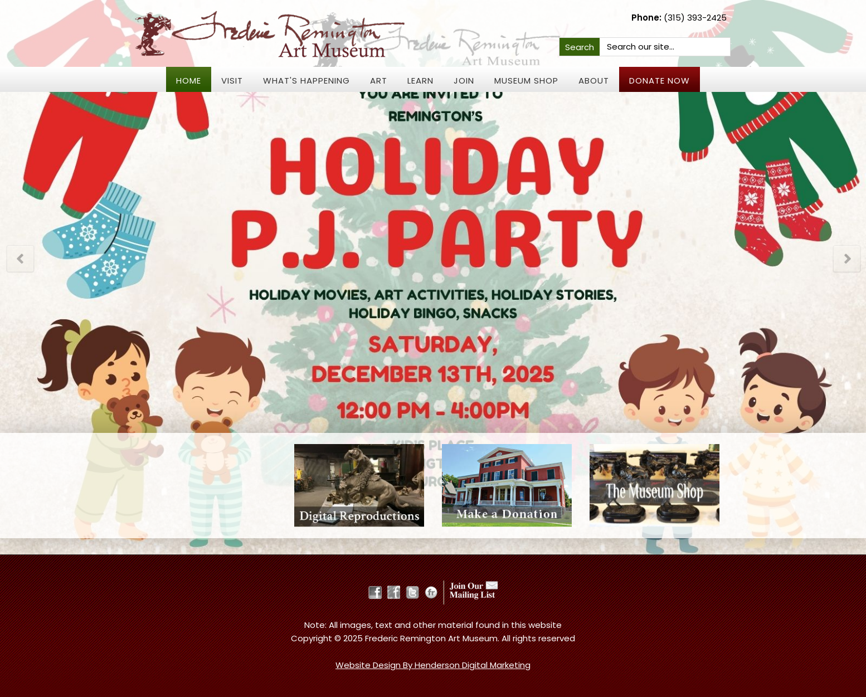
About (593, 80)
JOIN (464, 80)
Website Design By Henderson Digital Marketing (433, 665)
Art (378, 80)
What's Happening (306, 80)
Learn (420, 80)
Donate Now (659, 80)
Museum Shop (526, 80)
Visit (232, 80)
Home (188, 80)
